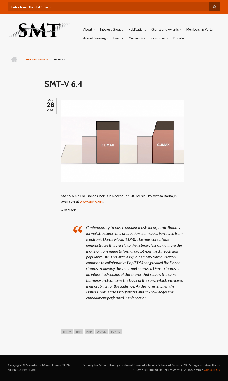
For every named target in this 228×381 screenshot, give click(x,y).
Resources (158, 38)
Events (118, 38)
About (87, 29)
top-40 (115, 331)
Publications (137, 29)
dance (101, 331)
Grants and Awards (165, 29)
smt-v (67, 331)
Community (137, 38)
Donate (178, 38)
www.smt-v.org (91, 201)
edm (79, 331)
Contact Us (212, 370)
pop (89, 331)
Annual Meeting (94, 38)
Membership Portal (199, 29)
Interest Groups (111, 29)
